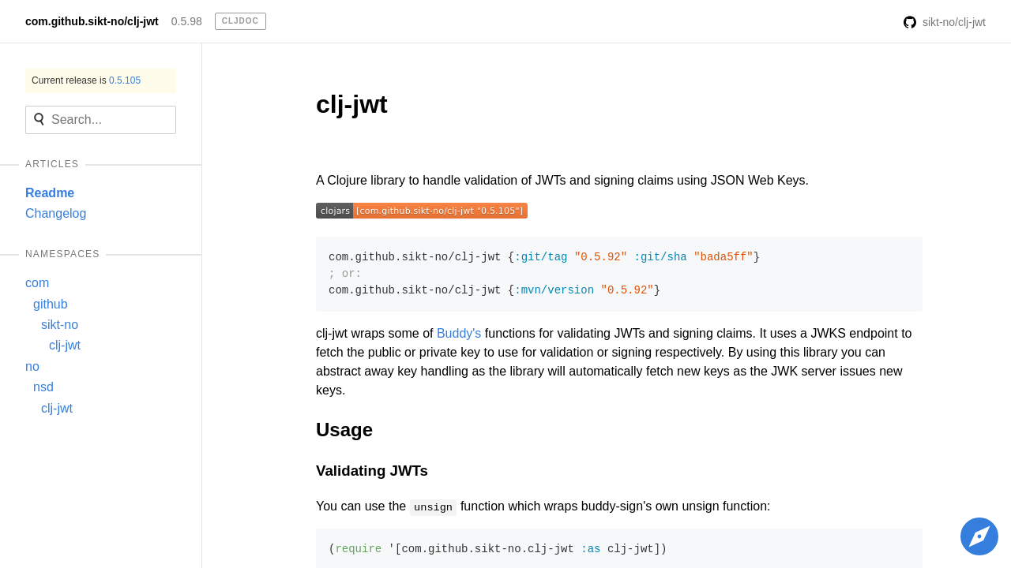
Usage (344, 429)
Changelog (55, 213)
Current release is (86, 80)
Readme (49, 193)
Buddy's (459, 333)
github (50, 304)
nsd (43, 387)
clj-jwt (65, 345)
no (32, 366)
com (37, 283)
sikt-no (59, 324)
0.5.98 (186, 21)
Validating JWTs (372, 470)
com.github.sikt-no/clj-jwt (92, 21)
